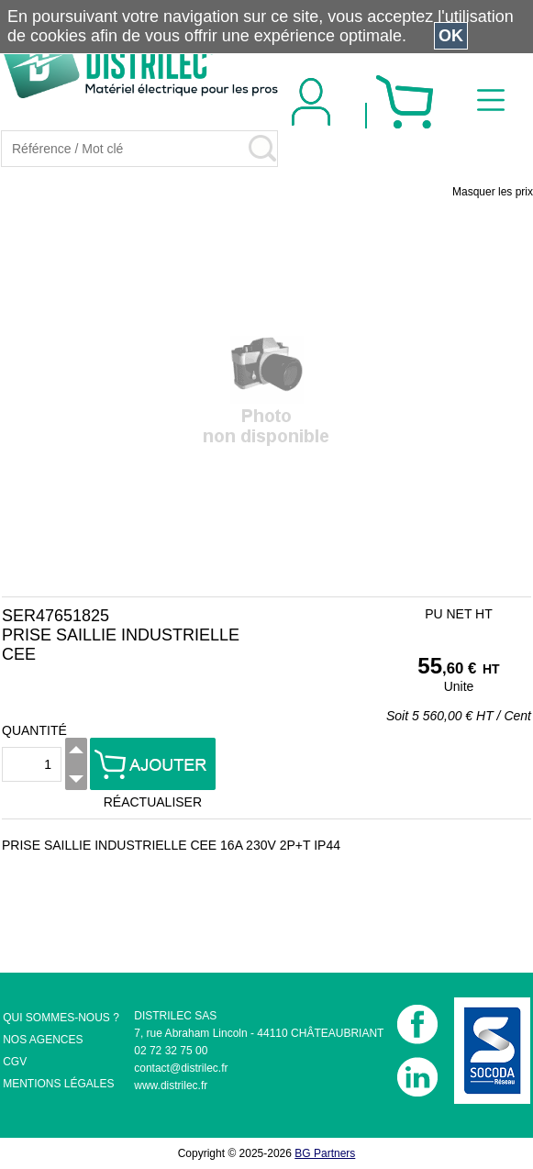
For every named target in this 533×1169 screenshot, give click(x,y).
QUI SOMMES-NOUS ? (61, 1017)
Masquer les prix (492, 191)
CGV (15, 1061)
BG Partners (324, 1153)
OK (451, 36)
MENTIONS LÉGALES (58, 1083)
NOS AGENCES (43, 1039)
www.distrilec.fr (170, 1085)
